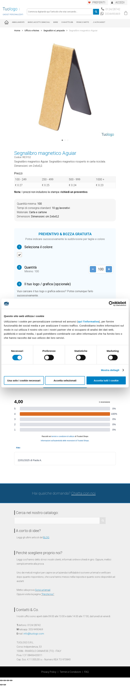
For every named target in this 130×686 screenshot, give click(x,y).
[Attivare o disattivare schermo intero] (7, 680)
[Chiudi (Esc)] (1, 680)
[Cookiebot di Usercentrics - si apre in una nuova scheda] (111, 303)
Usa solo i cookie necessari (23, 380)
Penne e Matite (82, 22)
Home (17, 30)
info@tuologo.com (34, 633)
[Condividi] (4, 680)
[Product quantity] (100, 269)
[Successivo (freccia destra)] (4, 684)
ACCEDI (120, 2)
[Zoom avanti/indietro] (11, 680)
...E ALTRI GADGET (98, 22)
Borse (55, 22)
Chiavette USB (67, 22)
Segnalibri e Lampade (54, 30)
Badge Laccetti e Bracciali (39, 22)
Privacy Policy (48, 672)
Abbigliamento (18, 22)
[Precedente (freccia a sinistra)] (1, 684)
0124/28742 (110, 9)
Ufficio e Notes (32, 30)
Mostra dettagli (110, 370)
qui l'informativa (88, 321)
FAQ (86, 672)
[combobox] (59, 12)
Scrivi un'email (42, 590)
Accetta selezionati (64, 380)
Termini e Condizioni (70, 672)
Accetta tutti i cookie (106, 380)
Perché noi (47, 594)
